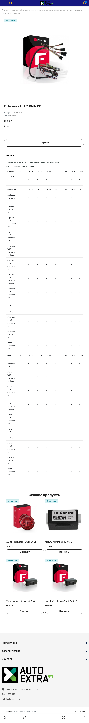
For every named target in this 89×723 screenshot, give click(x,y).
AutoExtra (9, 711)
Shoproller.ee (80, 711)
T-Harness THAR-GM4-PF (11, 13)
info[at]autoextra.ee (14, 699)
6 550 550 (10, 694)
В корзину (44, 142)
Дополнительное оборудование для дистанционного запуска (58, 10)
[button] (24, 719)
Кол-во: (7, 126)
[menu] (3, 3)
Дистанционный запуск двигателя (22, 10)
